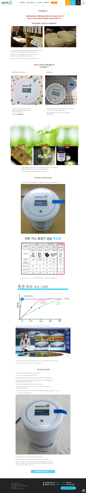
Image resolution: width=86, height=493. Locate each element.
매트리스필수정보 (30, 2)
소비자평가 (39, 2)
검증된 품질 (22, 2)
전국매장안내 (46, 2)
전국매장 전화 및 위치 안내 (68, 488)
